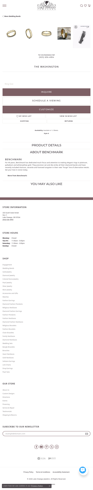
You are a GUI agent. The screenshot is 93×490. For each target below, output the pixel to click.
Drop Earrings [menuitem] (8, 368)
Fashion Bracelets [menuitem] (9, 329)
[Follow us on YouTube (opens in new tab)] (41, 447)
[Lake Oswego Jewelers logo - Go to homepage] (46, 5)
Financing (6, 404)
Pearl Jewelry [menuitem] (7, 283)
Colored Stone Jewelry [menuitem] (10, 279)
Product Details (46, 145)
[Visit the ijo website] (52, 458)
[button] (81, 5)
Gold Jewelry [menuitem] (7, 272)
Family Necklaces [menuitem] (9, 336)
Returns (69, 121)
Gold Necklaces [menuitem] (8, 358)
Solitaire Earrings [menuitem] (9, 361)
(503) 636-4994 (46, 57)
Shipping (24, 121)
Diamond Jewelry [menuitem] (9, 275)
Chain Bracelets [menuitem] (8, 333)
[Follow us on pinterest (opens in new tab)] (47, 447)
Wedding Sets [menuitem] (7, 343)
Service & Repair (8, 408)
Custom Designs (8, 393)
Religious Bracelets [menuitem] (9, 325)
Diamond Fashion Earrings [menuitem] (12, 311)
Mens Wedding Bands (12, 16)
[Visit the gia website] (41, 458)
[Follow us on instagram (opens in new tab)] (57, 447)
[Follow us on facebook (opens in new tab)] (36, 447)
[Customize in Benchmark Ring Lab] (81, 36)
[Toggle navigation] (4, 5)
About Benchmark (46, 152)
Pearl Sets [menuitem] (6, 372)
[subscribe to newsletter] (86, 433)
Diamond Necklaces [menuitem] (10, 340)
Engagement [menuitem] (7, 265)
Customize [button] (46, 110)
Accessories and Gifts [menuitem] (10, 293)
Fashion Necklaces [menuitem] (9, 318)
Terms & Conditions (43, 472)
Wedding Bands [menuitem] (8, 268)
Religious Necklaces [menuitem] (10, 308)
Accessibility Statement (61, 472)
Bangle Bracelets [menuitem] (9, 347)
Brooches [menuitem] (6, 350)
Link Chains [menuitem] (7, 365)
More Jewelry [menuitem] (7, 290)
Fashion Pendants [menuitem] (9, 315)
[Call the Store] (8, 220)
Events (5, 401)
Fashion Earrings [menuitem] (9, 300)
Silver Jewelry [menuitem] (7, 286)
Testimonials (7, 411)
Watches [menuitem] (6, 297)
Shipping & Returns (10, 415)
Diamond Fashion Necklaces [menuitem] (13, 322)
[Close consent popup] (49, 486)
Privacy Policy (28, 472)
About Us (6, 390)
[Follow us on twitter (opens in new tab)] (52, 447)
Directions (6, 397)
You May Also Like (46, 184)
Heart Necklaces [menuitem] (8, 354)
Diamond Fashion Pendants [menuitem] (13, 304)
